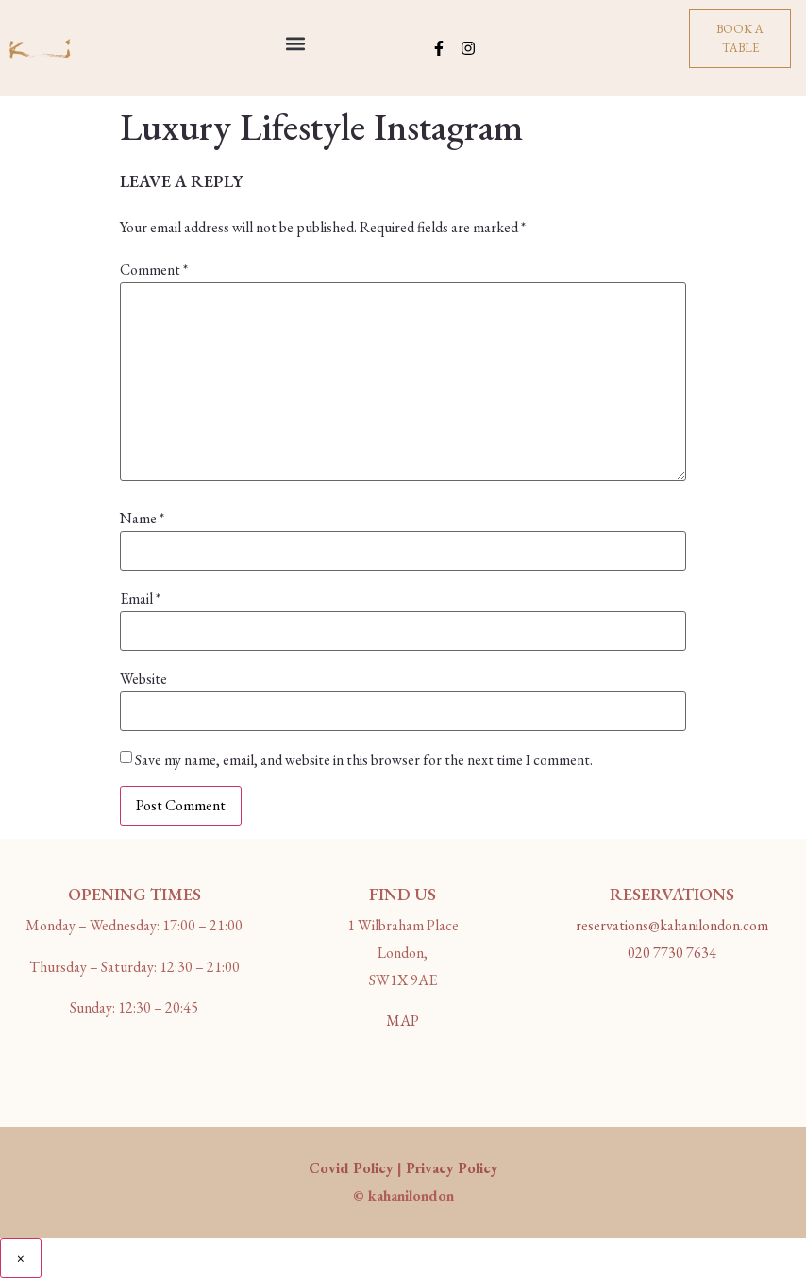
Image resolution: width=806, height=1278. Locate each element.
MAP (402, 1021)
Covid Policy (351, 1168)
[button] (295, 44)
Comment (154, 270)
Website (143, 679)
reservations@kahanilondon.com (672, 925)
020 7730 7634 (672, 953)
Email (140, 598)
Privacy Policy (452, 1168)
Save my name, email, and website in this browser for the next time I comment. (364, 760)
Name (142, 518)
